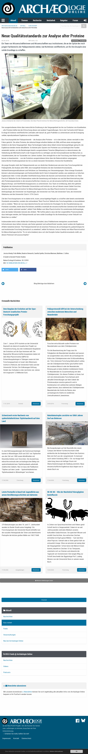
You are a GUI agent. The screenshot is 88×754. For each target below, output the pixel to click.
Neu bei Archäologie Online (13, 641)
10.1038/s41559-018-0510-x (15, 263)
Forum (75, 20)
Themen (24, 20)
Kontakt (16, 738)
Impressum (6, 738)
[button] (10, 269)
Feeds (5, 628)
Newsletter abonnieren (15, 685)
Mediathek (51, 20)
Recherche (37, 20)
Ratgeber (64, 20)
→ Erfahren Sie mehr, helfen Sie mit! (16, 734)
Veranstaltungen (9, 635)
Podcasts (6, 672)
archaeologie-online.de (9, 26)
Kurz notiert (33, 26)
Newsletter (28, 692)
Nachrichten (7, 616)
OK (76, 751)
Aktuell (13, 20)
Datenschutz (26, 738)
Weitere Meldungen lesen (44, 580)
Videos (5, 666)
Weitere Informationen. (56, 751)
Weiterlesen (36, 404)
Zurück (44, 600)
